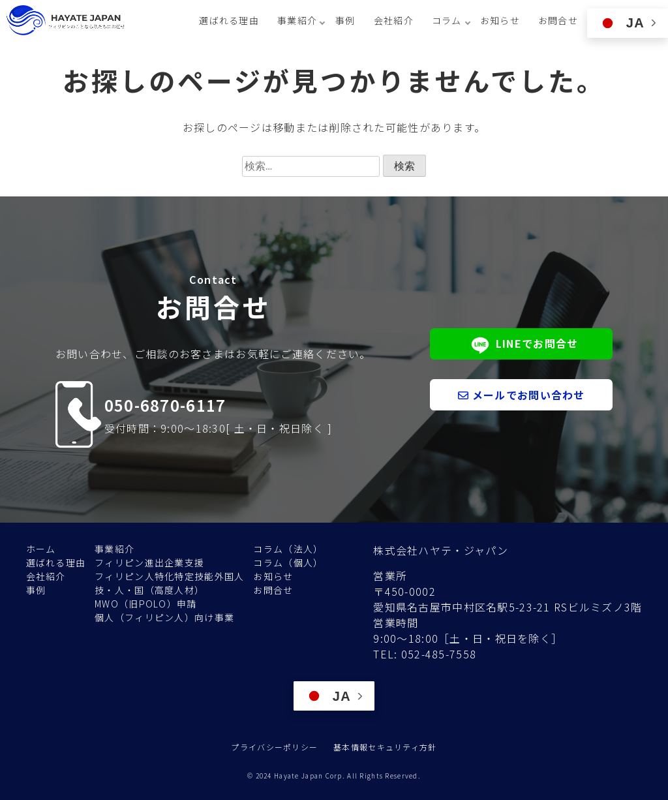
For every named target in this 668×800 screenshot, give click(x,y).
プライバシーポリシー (274, 746)
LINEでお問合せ (521, 345)
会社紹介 (394, 20)
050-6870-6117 (165, 404)
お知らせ (500, 20)
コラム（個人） (288, 562)
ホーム (41, 548)
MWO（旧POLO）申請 (145, 603)
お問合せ (558, 20)
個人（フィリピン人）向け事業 (164, 617)
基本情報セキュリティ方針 (384, 746)
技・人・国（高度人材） (149, 589)
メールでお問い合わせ (521, 395)
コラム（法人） (288, 548)
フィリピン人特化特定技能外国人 (169, 576)
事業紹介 (114, 548)
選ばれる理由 (229, 20)
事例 (345, 20)
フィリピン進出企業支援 (149, 562)
